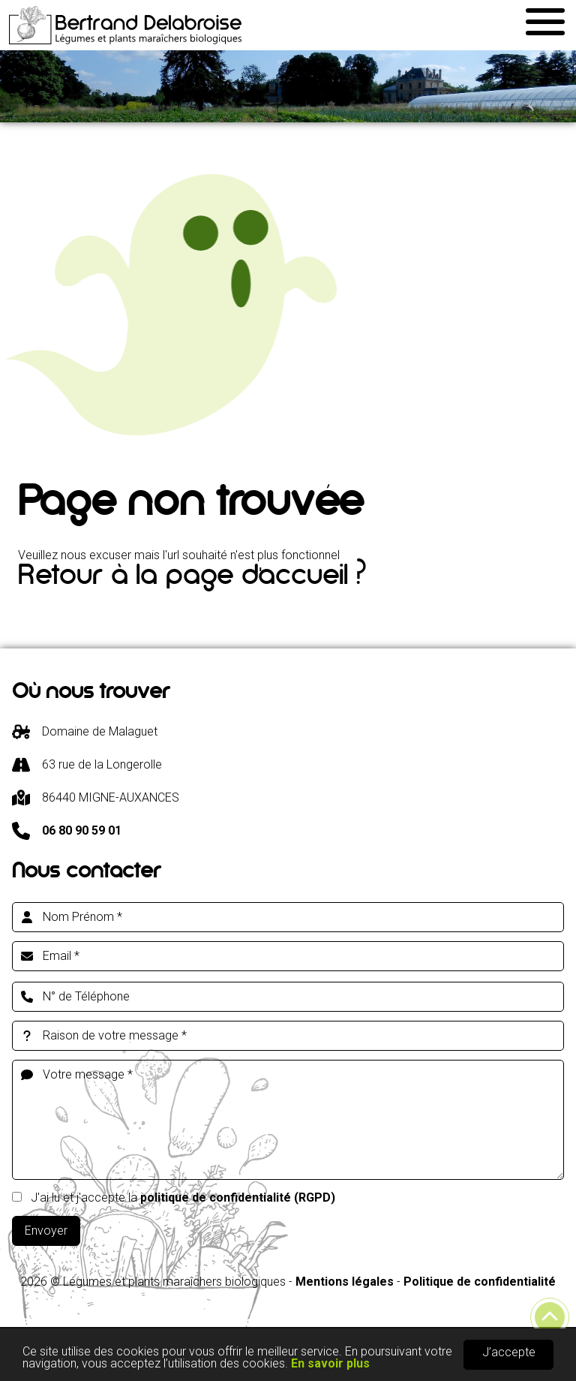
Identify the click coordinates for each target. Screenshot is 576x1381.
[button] (544, 19)
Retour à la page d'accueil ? (192, 579)
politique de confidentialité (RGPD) (237, 1197)
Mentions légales (345, 1281)
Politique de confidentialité (480, 1281)
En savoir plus (330, 1365)
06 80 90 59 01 (82, 830)
